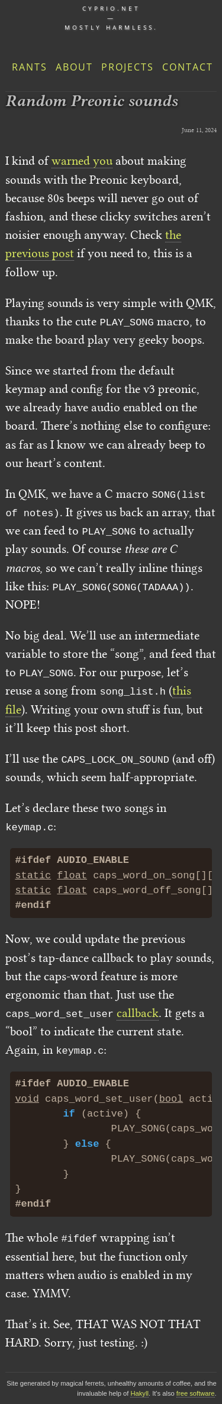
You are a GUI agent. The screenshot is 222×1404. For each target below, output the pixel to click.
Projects (127, 66)
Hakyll (139, 1393)
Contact (187, 66)
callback (138, 1013)
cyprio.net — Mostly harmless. (111, 17)
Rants (29, 66)
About (74, 66)
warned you (82, 160)
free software (195, 1393)
